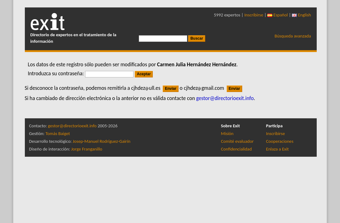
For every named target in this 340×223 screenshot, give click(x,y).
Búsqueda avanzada (292, 36)
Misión (227, 133)
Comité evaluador (237, 141)
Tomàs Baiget (57, 133)
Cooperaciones (279, 141)
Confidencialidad (236, 149)
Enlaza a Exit (277, 149)
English (301, 15)
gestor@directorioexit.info (72, 126)
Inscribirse (253, 15)
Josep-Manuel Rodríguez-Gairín (101, 141)
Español (277, 15)
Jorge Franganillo (86, 149)
